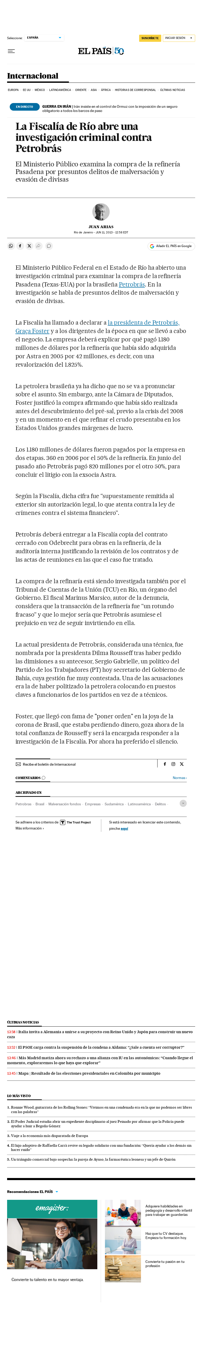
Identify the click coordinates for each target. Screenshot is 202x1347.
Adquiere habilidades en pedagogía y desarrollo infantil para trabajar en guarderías (168, 1210)
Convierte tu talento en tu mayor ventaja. (48, 1279)
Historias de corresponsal (135, 90)
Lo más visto (19, 1096)
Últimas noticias (172, 90)
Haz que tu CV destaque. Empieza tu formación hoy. (166, 1235)
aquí (124, 828)
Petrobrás (132, 284)
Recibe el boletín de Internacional (49, 764)
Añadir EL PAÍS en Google (173, 246)
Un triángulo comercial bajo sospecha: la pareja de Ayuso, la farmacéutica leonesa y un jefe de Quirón (93, 1159)
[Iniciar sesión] (179, 38)
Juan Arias (101, 226)
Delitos (160, 804)
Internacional (32, 76)
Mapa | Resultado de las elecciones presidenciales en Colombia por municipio (89, 1073)
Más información (30, 828)
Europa (13, 90)
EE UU (27, 90)
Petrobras (23, 804)
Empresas (92, 804)
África (106, 90)
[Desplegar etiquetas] (183, 803)
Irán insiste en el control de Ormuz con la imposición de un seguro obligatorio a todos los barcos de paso (110, 108)
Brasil (40, 804)
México (40, 90)
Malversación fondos (64, 804)
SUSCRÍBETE (150, 38)
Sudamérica (114, 804)
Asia (94, 90)
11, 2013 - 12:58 (112, 232)
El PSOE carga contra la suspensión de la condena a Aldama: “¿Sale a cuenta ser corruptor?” (101, 1047)
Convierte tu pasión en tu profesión (165, 1263)
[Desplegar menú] (11, 51)
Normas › (180, 778)
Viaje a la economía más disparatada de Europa (49, 1136)
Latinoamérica (60, 90)
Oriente (81, 90)
